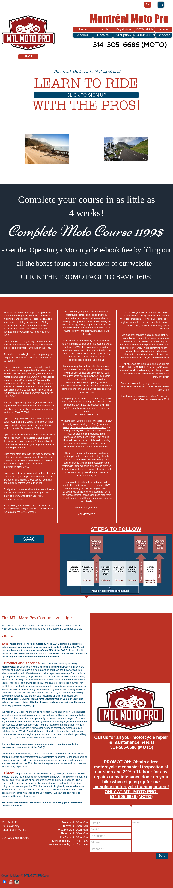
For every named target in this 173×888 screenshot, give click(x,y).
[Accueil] (83, 35)
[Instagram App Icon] (16, 882)
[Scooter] (163, 29)
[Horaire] (103, 35)
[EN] (147, 5)
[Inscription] (123, 35)
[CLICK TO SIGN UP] (86, 95)
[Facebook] (4, 882)
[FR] (161, 5)
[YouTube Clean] (10, 882)
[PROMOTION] (145, 29)
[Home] (83, 29)
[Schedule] (102, 29)
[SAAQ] (29, 539)
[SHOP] (28, 56)
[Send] (162, 856)
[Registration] (123, 29)
